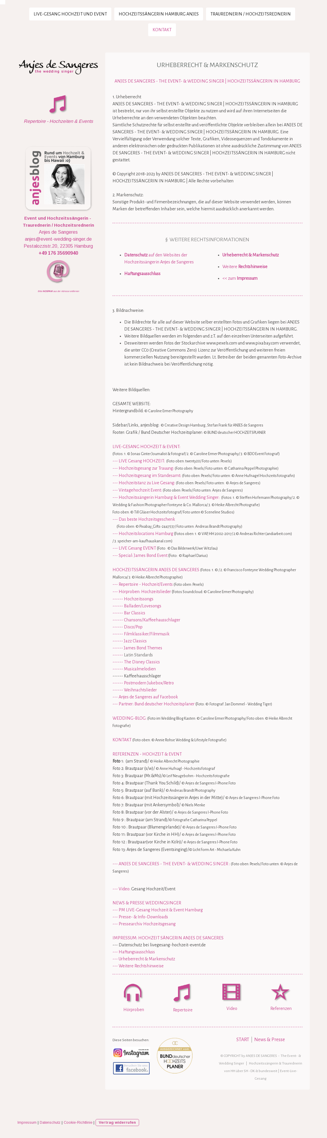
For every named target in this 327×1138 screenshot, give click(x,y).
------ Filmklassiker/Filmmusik (141, 634)
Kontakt (162, 29)
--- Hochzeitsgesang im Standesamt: (147, 475)
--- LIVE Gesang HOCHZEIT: (139, 461)
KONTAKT (122, 739)
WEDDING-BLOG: (129, 718)
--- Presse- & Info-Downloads (140, 917)
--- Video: (121, 889)
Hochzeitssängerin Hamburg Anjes (159, 14)
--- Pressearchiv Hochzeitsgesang (144, 924)
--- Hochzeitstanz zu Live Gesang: (144, 482)
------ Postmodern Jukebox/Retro (143, 683)
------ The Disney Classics (136, 662)
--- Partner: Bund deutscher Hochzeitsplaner (154, 704)
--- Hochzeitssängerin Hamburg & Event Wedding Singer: (166, 497)
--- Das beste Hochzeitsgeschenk (144, 519)
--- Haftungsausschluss (134, 952)
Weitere (244, 266)
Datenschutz (50, 1122)
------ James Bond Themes (137, 648)
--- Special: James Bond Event (140, 555)
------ (133, 655)
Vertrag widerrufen (117, 1122)
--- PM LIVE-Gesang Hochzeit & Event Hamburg (158, 910)
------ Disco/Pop (128, 627)
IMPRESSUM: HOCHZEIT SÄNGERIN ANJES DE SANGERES (168, 938)
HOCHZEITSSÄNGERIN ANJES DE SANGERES (156, 569)
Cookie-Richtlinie (78, 1122)
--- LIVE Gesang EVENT (134, 548)
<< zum (239, 278)
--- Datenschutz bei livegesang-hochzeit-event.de (159, 945)
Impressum (27, 1122)
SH (246, 1071)
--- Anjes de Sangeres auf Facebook (145, 697)
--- (115, 863)
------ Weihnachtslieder (135, 690)
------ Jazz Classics (130, 641)
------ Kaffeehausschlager (137, 676)
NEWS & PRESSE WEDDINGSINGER (147, 903)
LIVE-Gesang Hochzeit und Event (70, 14)
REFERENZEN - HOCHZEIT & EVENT (147, 754)
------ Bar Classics (129, 613)
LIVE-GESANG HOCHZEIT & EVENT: (146, 446)
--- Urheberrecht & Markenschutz (144, 959)
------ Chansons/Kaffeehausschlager (146, 620)
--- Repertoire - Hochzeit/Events (143, 584)
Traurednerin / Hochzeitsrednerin (250, 14)
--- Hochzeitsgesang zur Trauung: (143, 468)
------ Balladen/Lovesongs (137, 606)
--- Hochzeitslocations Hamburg (143, 533)
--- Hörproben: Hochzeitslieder (142, 591)
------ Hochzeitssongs (133, 599)
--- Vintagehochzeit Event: (137, 490)
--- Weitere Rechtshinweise (138, 966)
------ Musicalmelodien (134, 669)
